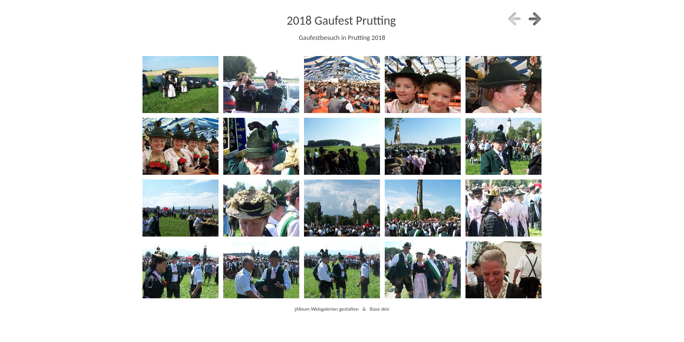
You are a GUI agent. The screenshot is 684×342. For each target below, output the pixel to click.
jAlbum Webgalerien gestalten (326, 308)
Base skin (380, 308)
